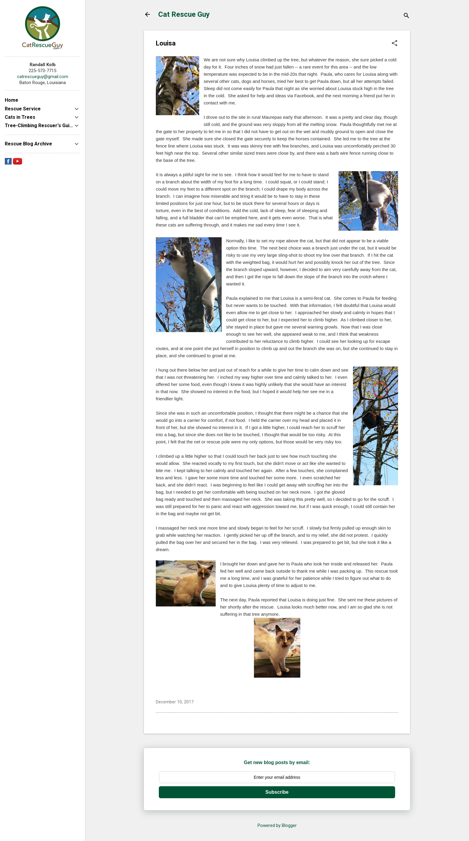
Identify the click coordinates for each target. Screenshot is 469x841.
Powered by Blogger (277, 825)
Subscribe (276, 792)
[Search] (406, 16)
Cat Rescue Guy (184, 14)
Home (11, 100)
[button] (394, 43)
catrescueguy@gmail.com (42, 76)
